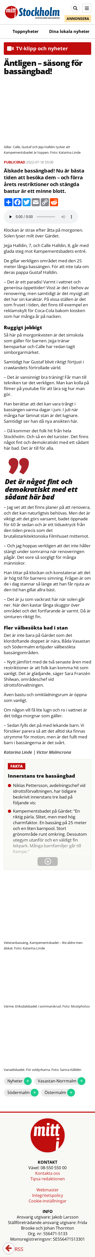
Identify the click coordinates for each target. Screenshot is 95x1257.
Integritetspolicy (47, 1195)
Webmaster (47, 1190)
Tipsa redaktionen (47, 1179)
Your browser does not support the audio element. (41, 217)
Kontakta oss (47, 1173)
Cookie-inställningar (48, 1201)
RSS (15, 1249)
